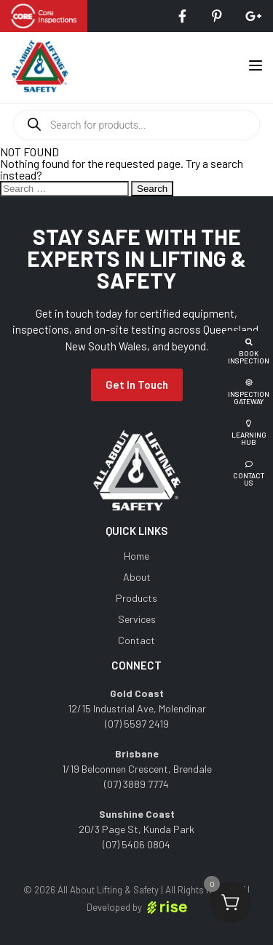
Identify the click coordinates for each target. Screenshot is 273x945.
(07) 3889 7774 (136, 784)
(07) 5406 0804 (136, 844)
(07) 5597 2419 (137, 723)
